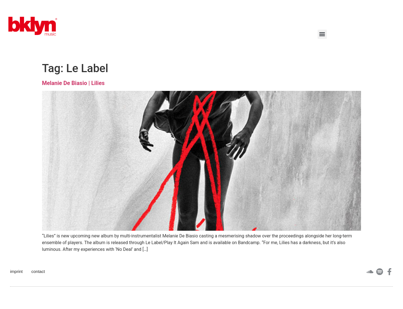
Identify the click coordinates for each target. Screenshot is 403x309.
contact (38, 271)
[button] (322, 34)
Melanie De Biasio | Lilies (73, 83)
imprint (16, 271)
